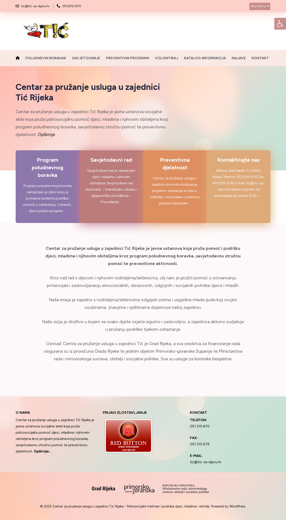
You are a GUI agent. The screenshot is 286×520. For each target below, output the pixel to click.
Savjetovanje (86, 58)
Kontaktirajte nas (238, 160)
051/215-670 (71, 6)
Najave (239, 58)
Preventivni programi (127, 58)
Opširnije (46, 134)
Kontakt (260, 58)
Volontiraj (166, 58)
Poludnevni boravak (45, 58)
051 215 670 (200, 426)
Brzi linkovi (258, 6)
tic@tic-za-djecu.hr (35, 6)
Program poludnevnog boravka (47, 167)
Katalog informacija (205, 58)
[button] (280, 24)
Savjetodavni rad (111, 160)
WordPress (237, 506)
